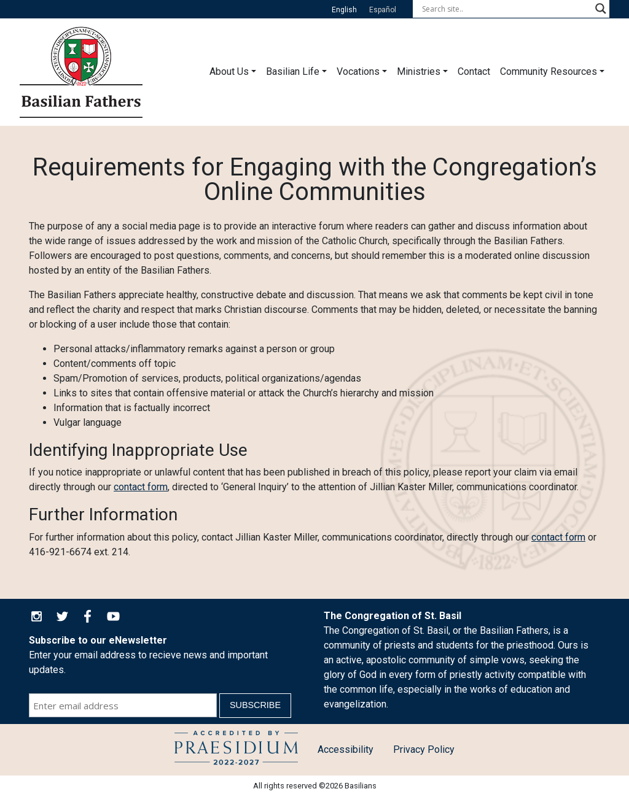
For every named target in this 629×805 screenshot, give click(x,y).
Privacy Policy (424, 749)
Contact (474, 71)
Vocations (358, 71)
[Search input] (505, 8)
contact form (141, 487)
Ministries (418, 71)
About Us (229, 71)
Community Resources (548, 71)
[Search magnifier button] (600, 8)
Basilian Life (292, 71)
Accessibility (345, 749)
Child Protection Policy (236, 750)
